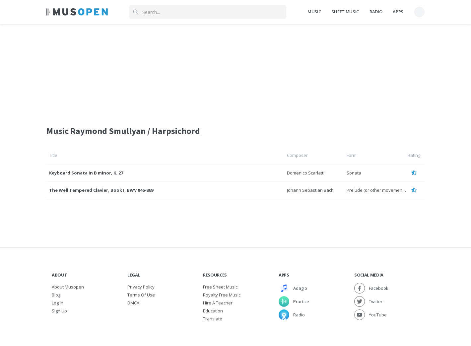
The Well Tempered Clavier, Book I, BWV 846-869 (101, 190)
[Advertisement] (235, 70)
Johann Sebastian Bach (310, 190)
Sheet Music (345, 12)
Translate (212, 319)
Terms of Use (141, 295)
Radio (376, 12)
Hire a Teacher (218, 303)
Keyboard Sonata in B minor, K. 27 (86, 173)
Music (314, 12)
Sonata (354, 173)
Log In (57, 303)
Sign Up (59, 311)
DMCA (133, 303)
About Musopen (68, 287)
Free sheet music (220, 287)
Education (213, 311)
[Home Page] (77, 12)
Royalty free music (221, 295)
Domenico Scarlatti (305, 173)
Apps (398, 12)
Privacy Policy (141, 287)
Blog (56, 295)
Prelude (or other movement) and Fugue (387, 190)
